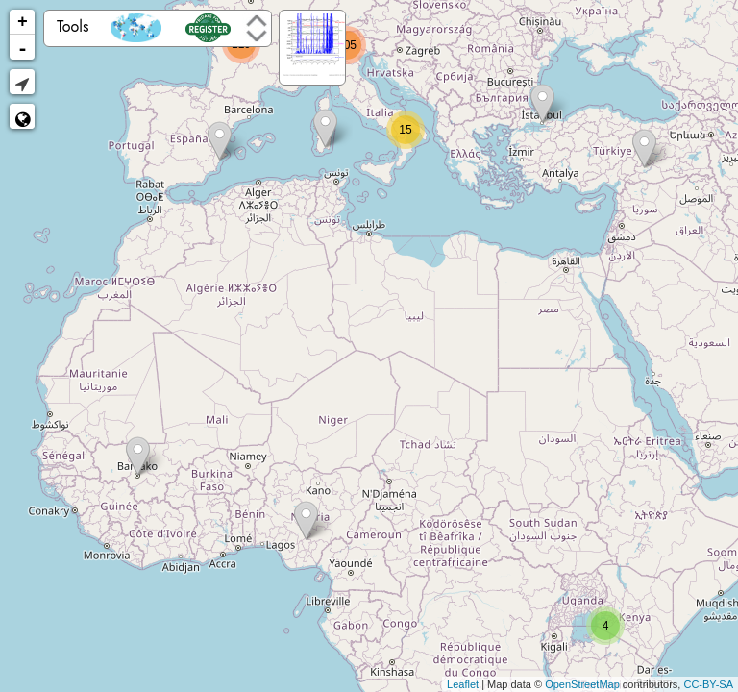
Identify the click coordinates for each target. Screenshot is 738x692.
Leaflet (463, 684)
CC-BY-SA (708, 684)
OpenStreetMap (582, 684)
